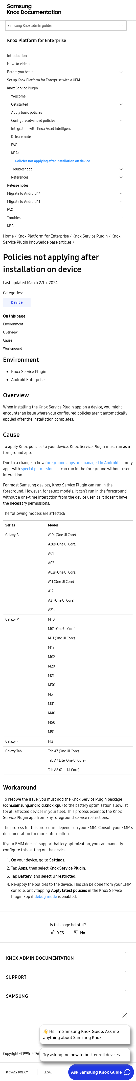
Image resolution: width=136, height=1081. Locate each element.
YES (57, 933)
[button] (40, 951)
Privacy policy (17, 1072)
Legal (47, 1072)
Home (8, 236)
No (79, 933)
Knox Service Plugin (90, 236)
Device (16, 302)
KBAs (15, 152)
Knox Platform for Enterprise (43, 236)
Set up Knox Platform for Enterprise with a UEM (43, 80)
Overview (10, 332)
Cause (7, 340)
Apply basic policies (26, 112)
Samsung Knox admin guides (30, 25)
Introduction (17, 55)
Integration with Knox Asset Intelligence (42, 128)
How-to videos (18, 63)
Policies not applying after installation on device (52, 161)
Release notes (21, 136)
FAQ (14, 144)
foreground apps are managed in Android (81, 462)
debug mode (46, 896)
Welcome (18, 96)
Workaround (12, 348)
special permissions (38, 468)
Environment (13, 324)
